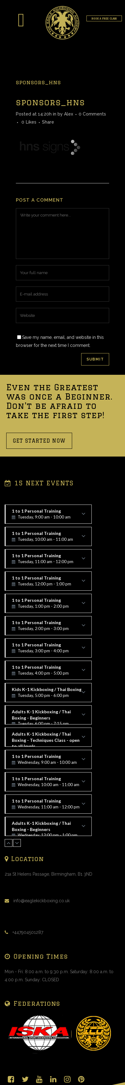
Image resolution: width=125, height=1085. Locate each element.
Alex (68, 114)
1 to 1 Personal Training (48, 516)
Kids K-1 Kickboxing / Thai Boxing (48, 694)
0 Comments (92, 114)
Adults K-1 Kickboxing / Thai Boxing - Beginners (48, 716)
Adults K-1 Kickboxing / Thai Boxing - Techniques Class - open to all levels (48, 739)
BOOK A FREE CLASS (104, 18)
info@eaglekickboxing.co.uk (41, 900)
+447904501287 (27, 932)
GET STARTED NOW (39, 441)
